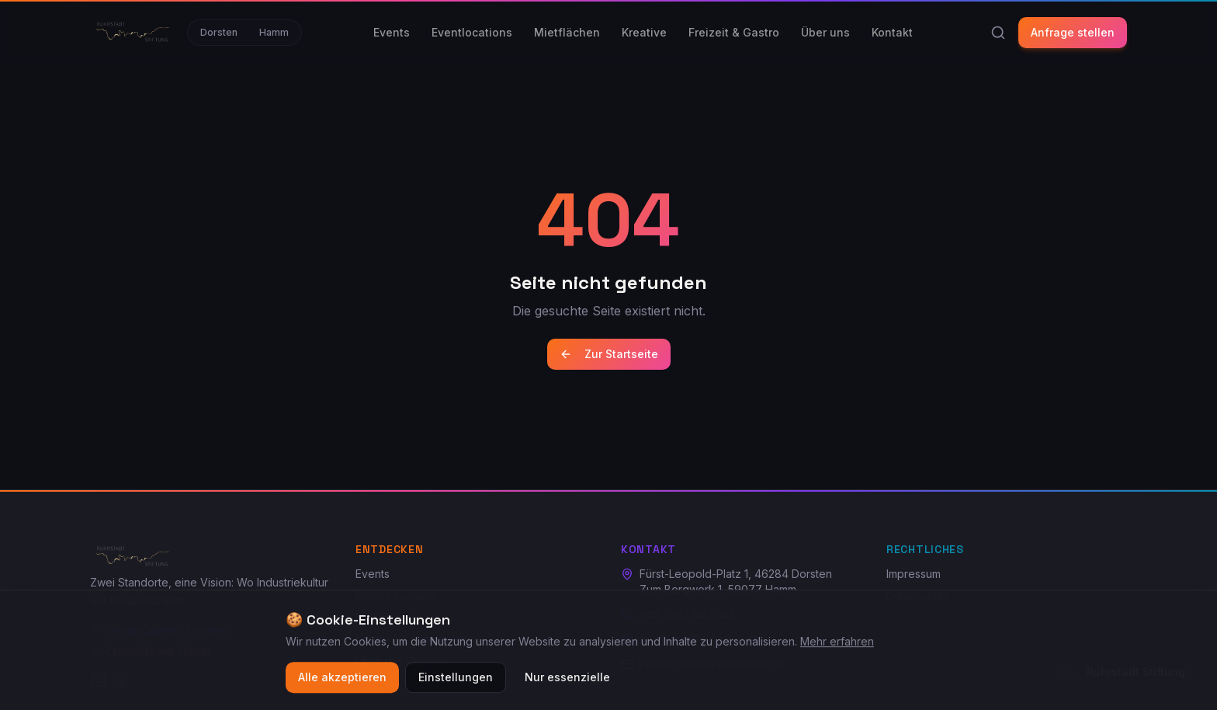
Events (391, 32)
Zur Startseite (609, 353)
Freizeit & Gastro (733, 32)
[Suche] (998, 33)
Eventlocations (472, 32)
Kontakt (892, 32)
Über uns (825, 32)
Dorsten (219, 32)
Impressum (913, 573)
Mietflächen (567, 32)
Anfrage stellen (1073, 32)
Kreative (644, 32)
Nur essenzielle (567, 678)
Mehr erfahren (837, 642)
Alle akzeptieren (342, 678)
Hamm (274, 32)
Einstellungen (455, 678)
